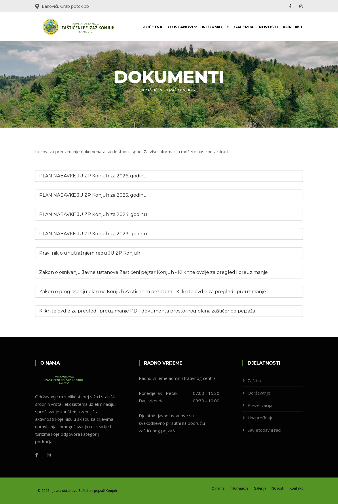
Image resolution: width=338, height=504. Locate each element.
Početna (152, 26)
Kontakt (293, 26)
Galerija (243, 26)
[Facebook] (36, 455)
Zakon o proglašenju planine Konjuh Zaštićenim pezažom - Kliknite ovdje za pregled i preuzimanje (152, 291)
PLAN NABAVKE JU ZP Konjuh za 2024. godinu (93, 214)
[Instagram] (48, 455)
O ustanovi (182, 26)
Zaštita (254, 380)
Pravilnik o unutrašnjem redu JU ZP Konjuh (89, 253)
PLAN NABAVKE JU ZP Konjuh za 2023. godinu (93, 233)
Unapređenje (261, 417)
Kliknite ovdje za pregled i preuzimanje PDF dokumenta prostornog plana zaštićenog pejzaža (147, 311)
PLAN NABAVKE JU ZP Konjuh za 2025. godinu (93, 195)
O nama (218, 488)
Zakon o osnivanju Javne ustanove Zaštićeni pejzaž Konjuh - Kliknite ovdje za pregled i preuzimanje (153, 272)
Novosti (268, 26)
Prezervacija (260, 405)
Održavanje (259, 393)
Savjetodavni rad (264, 430)
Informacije (215, 26)
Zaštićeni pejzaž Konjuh (97, 490)
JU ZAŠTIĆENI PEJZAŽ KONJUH (166, 90)
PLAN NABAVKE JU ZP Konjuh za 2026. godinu (93, 176)
